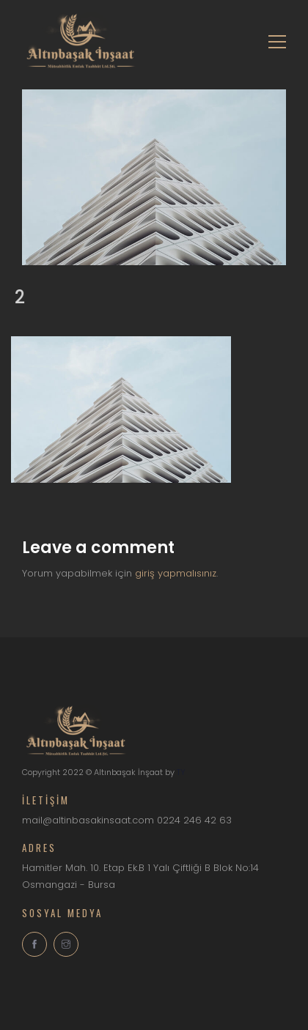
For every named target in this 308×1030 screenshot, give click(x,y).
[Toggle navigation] (273, 40)
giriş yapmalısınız (175, 573)
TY (181, 772)
